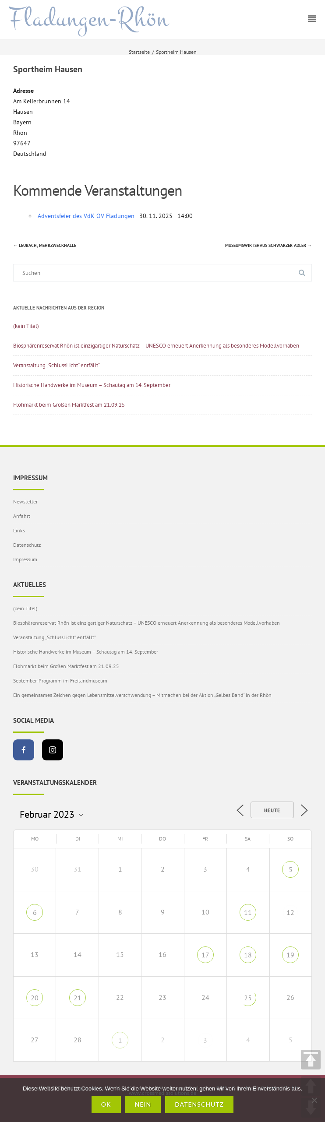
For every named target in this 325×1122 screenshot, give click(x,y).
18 (248, 954)
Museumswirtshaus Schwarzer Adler (268, 245)
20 (35, 997)
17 (205, 954)
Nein (143, 1104)
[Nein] (314, 1100)
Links (19, 530)
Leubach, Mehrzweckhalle (44, 245)
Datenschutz (27, 545)
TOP (311, 1059)
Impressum (25, 559)
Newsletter (25, 501)
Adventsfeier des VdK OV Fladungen (86, 216)
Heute (272, 810)
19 (290, 954)
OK (106, 1104)
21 (77, 997)
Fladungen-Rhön (89, 18)
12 (290, 912)
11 (248, 912)
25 (248, 997)
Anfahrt (21, 516)
